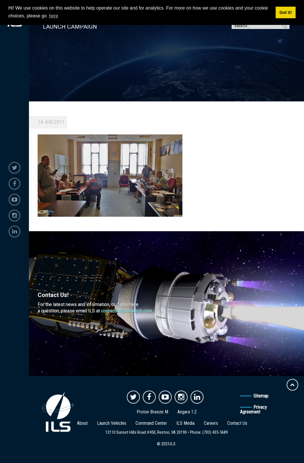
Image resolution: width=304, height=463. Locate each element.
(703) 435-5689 (215, 432)
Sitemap (260, 396)
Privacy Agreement (253, 409)
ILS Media (185, 423)
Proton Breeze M (152, 412)
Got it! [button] (285, 12)
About (82, 423)
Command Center (151, 423)
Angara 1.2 (187, 412)
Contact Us (237, 423)
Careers (211, 423)
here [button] (53, 15)
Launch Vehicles (111, 423)
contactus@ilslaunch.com (126, 310)
